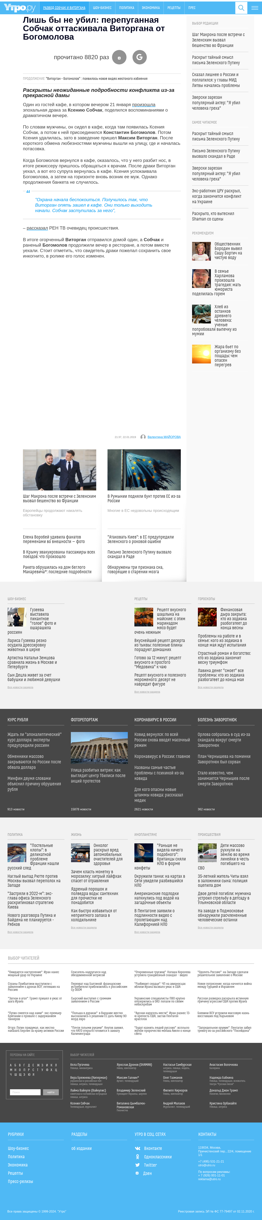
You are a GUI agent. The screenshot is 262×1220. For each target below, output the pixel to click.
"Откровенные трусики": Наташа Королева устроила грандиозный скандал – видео (162, 974)
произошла (143, 104)
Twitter (146, 1165)
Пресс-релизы (20, 1181)
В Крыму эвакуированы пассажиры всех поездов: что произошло (59, 554)
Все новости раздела (20, 687)
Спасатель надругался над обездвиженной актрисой (88, 974)
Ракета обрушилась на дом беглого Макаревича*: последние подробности (57, 570)
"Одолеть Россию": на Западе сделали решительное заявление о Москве (223, 974)
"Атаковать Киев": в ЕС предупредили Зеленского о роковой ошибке (141, 539)
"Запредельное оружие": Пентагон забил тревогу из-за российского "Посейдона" (224, 1029)
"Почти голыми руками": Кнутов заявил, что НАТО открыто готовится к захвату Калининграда (97, 1030)
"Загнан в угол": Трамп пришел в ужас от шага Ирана (35, 1000)
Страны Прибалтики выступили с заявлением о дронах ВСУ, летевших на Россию (34, 986)
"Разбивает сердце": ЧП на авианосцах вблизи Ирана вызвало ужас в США (160, 985)
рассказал (37, 227)
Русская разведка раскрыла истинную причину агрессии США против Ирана (223, 1000)
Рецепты (174, 8)
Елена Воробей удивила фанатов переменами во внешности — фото (54, 539)
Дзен (143, 1173)
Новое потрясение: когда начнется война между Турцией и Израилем (225, 985)
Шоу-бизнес (102, 8)
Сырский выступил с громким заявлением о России (91, 1000)
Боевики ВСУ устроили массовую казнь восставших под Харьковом (223, 1015)
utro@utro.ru (206, 1165)
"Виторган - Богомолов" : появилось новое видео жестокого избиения (97, 79)
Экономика (151, 8)
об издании (81, 1148)
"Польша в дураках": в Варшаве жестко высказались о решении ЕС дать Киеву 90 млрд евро (98, 1016)
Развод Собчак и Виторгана (64, 8)
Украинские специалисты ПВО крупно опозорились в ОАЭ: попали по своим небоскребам (159, 1001)
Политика (126, 8)
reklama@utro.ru (209, 1179)
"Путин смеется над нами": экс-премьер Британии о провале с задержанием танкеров (34, 1016)
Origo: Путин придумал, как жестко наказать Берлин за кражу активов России (36, 1029)
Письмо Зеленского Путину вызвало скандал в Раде (139, 554)
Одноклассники (153, 1157)
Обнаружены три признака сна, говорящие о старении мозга (135, 570)
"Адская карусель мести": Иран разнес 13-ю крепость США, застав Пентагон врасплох (162, 1016)
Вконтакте (148, 1148)
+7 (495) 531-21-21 (211, 1161)
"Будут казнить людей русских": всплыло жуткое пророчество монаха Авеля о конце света (162, 1030)
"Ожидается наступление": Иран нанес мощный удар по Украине (33, 974)
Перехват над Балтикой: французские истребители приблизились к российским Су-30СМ (99, 986)
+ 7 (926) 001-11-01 (211, 1175)
